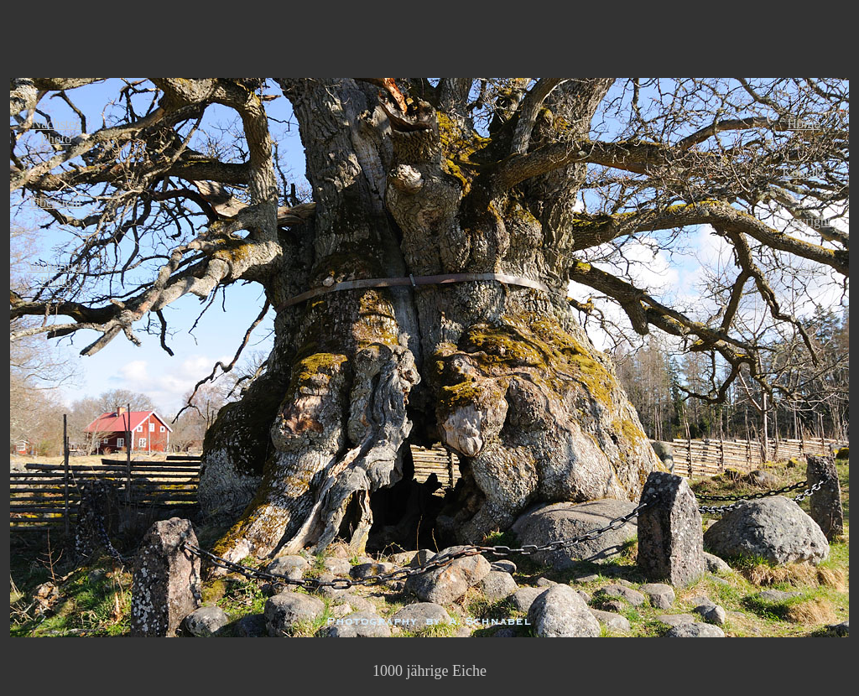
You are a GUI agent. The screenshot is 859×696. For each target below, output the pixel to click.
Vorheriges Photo (56, 273)
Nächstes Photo (56, 131)
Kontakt (803, 172)
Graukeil (803, 269)
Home (804, 124)
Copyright (804, 221)
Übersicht (55, 202)
